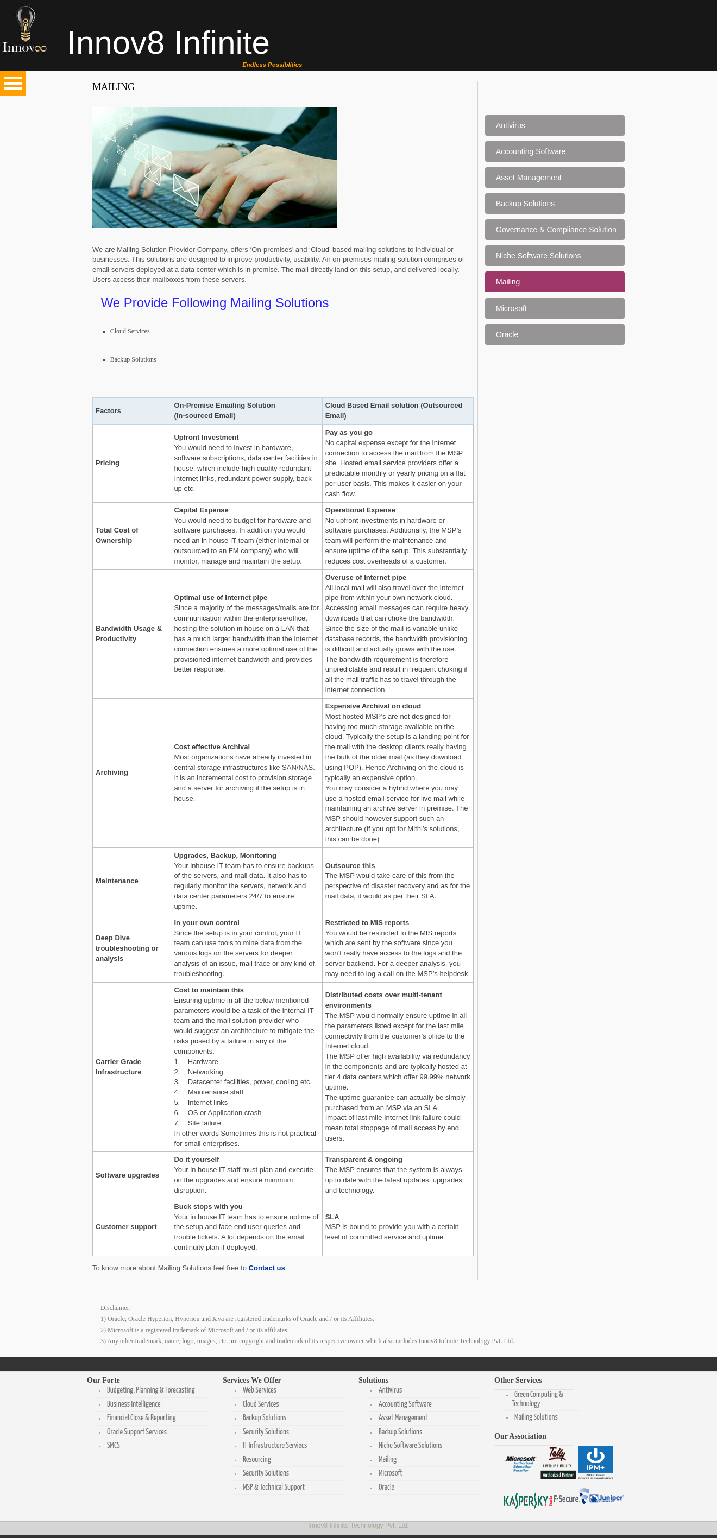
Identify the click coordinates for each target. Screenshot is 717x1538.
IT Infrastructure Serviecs (273, 1446)
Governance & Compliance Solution (556, 229)
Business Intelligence (132, 1404)
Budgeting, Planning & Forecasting (149, 1390)
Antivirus (510, 125)
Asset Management (529, 177)
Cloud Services (130, 331)
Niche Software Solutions (538, 255)
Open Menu (13, 83)
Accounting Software (530, 151)
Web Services (258, 1390)
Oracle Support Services (135, 1432)
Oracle (507, 334)
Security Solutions (264, 1432)
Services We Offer (252, 1380)
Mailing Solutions (534, 1417)
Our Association (520, 1436)
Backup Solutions (133, 359)
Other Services (518, 1380)
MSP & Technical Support (272, 1487)
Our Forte (103, 1380)
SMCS (111, 1446)
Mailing (508, 281)
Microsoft (511, 308)
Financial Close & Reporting (139, 1418)
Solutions (373, 1380)
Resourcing (255, 1460)
